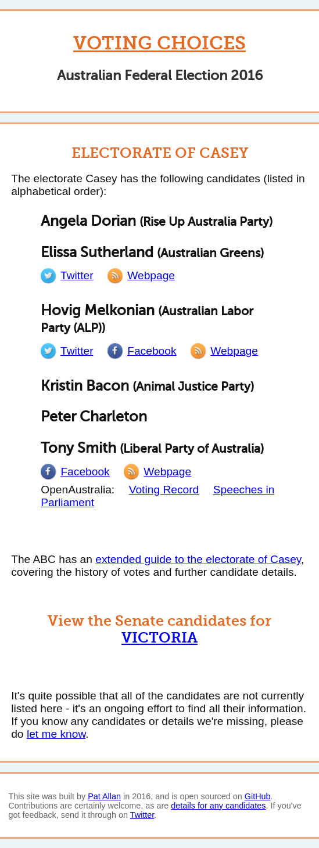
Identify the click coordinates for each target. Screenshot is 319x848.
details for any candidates (218, 805)
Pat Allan (104, 796)
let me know (56, 734)
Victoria (159, 637)
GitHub (258, 796)
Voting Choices (159, 43)
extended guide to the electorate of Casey (198, 559)
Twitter (142, 815)
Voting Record (164, 489)
